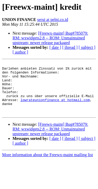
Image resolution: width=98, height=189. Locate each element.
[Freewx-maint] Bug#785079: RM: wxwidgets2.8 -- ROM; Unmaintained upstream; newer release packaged (50, 38)
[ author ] (20, 52)
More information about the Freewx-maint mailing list (47, 165)
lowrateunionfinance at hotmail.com (55, 107)
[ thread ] (70, 47)
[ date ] (55, 47)
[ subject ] (87, 47)
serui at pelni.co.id (52, 19)
